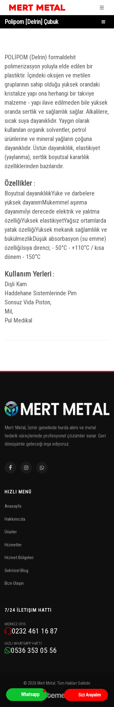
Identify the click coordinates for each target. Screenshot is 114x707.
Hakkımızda (15, 519)
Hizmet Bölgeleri (19, 557)
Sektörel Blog (16, 570)
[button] (26, 694)
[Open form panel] (86, 695)
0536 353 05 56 (31, 650)
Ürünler (11, 532)
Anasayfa (13, 506)
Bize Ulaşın (14, 583)
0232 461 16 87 (31, 631)
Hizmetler (13, 545)
